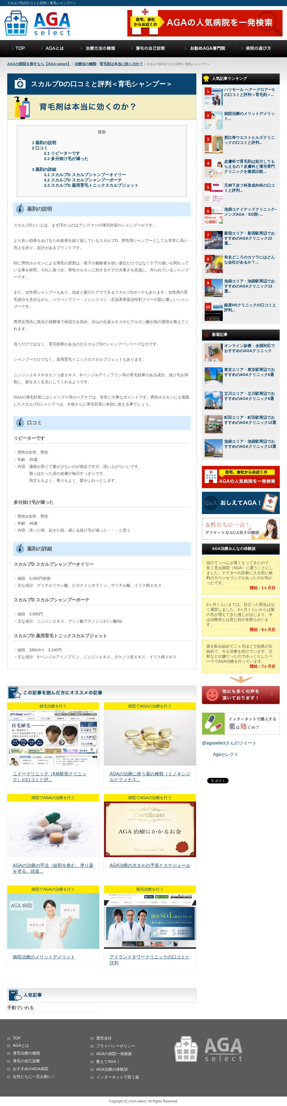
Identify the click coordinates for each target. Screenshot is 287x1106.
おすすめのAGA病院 (30, 1068)
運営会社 (104, 1038)
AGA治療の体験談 (112, 1069)
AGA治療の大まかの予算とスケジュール (150, 865)
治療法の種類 (85, 64)
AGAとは (21, 1045)
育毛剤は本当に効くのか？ (121, 64)
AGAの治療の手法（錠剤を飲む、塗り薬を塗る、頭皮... (53, 868)
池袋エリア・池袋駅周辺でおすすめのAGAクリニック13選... (249, 286)
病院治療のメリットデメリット (44, 957)
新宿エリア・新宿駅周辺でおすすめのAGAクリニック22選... (249, 238)
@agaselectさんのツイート (229, 743)
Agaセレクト (226, 754)
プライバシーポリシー (115, 1046)
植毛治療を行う (53, 706)
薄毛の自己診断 (26, 1061)
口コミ (40, 148)
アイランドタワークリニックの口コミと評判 (150, 960)
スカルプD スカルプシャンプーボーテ (83, 180)
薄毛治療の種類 (26, 1053)
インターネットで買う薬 (117, 1077)
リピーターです (62, 153)
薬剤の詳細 (44, 169)
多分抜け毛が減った (66, 158)
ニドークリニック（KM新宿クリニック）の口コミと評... (49, 776)
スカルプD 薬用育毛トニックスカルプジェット (91, 185)
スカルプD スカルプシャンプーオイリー (85, 174)
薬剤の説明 (44, 142)
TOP (17, 1038)
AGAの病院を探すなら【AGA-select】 (39, 64)
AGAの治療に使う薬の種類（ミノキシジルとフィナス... (150, 776)
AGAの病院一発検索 (114, 1053)
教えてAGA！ (108, 1061)
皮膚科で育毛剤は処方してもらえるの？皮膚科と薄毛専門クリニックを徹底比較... (249, 166)
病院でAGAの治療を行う (150, 706)
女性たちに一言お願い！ (34, 1076)
